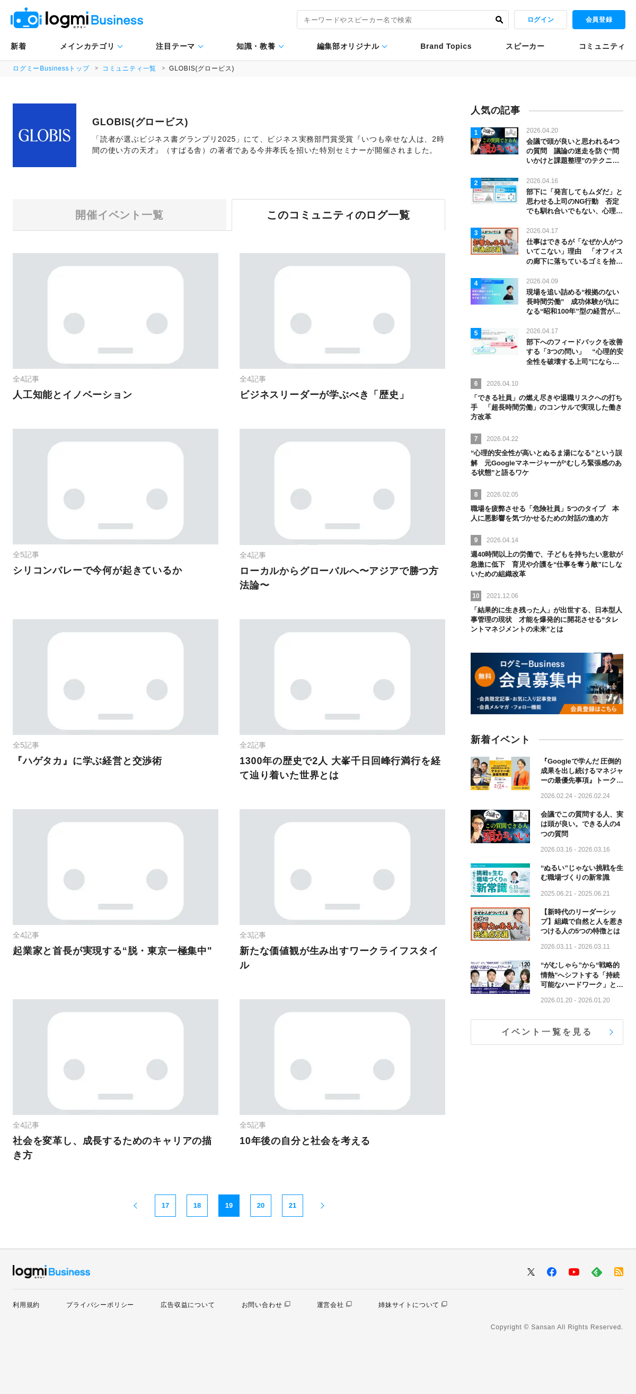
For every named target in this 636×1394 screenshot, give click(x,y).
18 (197, 1205)
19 (229, 1205)
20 (260, 1205)
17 (165, 1205)
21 (292, 1205)
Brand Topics (446, 46)
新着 (18, 46)
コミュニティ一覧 (129, 68)
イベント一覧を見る (547, 1031)
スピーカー (525, 46)
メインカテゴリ (87, 46)
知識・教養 (256, 46)
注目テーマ (175, 46)
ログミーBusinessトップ (51, 68)
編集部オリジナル (348, 46)
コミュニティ (602, 46)
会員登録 (599, 19)
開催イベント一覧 (119, 215)
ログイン (540, 19)
